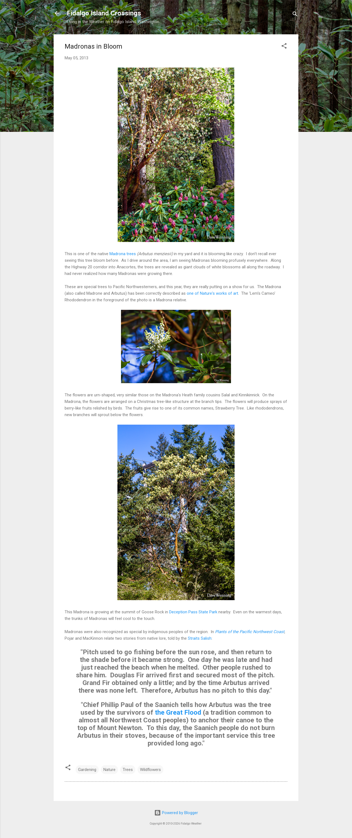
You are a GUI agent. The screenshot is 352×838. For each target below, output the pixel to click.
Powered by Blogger (176, 812)
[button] (284, 47)
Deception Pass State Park (193, 611)
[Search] (295, 15)
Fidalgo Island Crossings (104, 13)
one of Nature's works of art (212, 293)
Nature (109, 769)
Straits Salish (199, 638)
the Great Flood (178, 712)
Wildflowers (150, 769)
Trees (128, 769)
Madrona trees (122, 253)
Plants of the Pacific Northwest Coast (249, 631)
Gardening (87, 769)
